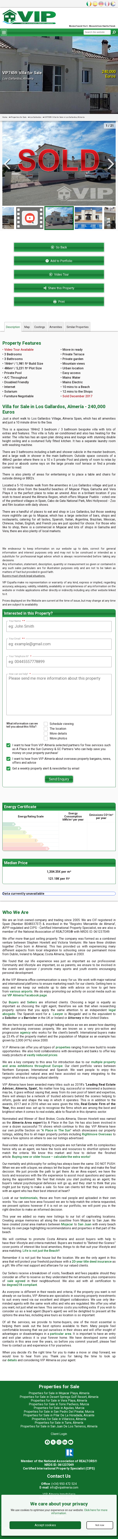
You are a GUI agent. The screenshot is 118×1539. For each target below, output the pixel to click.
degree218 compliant (22, 1285)
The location (55, 729)
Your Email (16, 638)
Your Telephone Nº (20, 656)
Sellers (32, 1002)
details (12, 1360)
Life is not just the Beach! (41, 1251)
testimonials (29, 1198)
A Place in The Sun (56, 1130)
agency (25, 1032)
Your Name (16, 621)
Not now (99, 1525)
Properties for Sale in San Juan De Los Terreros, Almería (58, 1426)
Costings (39, 327)
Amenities (55, 327)
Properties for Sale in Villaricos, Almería (59, 1419)
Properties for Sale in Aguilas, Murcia (59, 1408)
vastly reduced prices (42, 1055)
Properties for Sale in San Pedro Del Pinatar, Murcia (59, 1411)
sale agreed (16, 1281)
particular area (60, 1334)
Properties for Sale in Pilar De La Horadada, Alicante (58, 1415)
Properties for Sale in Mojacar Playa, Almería (59, 1393)
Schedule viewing (59, 724)
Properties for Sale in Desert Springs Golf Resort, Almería (59, 1397)
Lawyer (58, 1014)
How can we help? (20, 674)
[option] (59, 218)
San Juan (84, 1224)
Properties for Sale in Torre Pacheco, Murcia (59, 1404)
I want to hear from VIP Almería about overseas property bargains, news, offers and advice (58, 760)
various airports (21, 991)
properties (63, 1047)
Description (13, 327)
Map (27, 327)
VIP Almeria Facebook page (27, 995)
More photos (55, 738)
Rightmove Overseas (97, 1134)
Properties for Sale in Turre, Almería (59, 1422)
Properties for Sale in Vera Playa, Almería (59, 1400)
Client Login (59, 1434)
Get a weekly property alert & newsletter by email (42, 768)
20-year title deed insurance (92, 1261)
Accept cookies (45, 1525)
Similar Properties (78, 327)
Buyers (14, 1002)
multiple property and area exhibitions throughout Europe (59, 1064)
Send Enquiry (59, 779)
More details (55, 734)
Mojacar (67, 1224)
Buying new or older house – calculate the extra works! (51, 1157)
